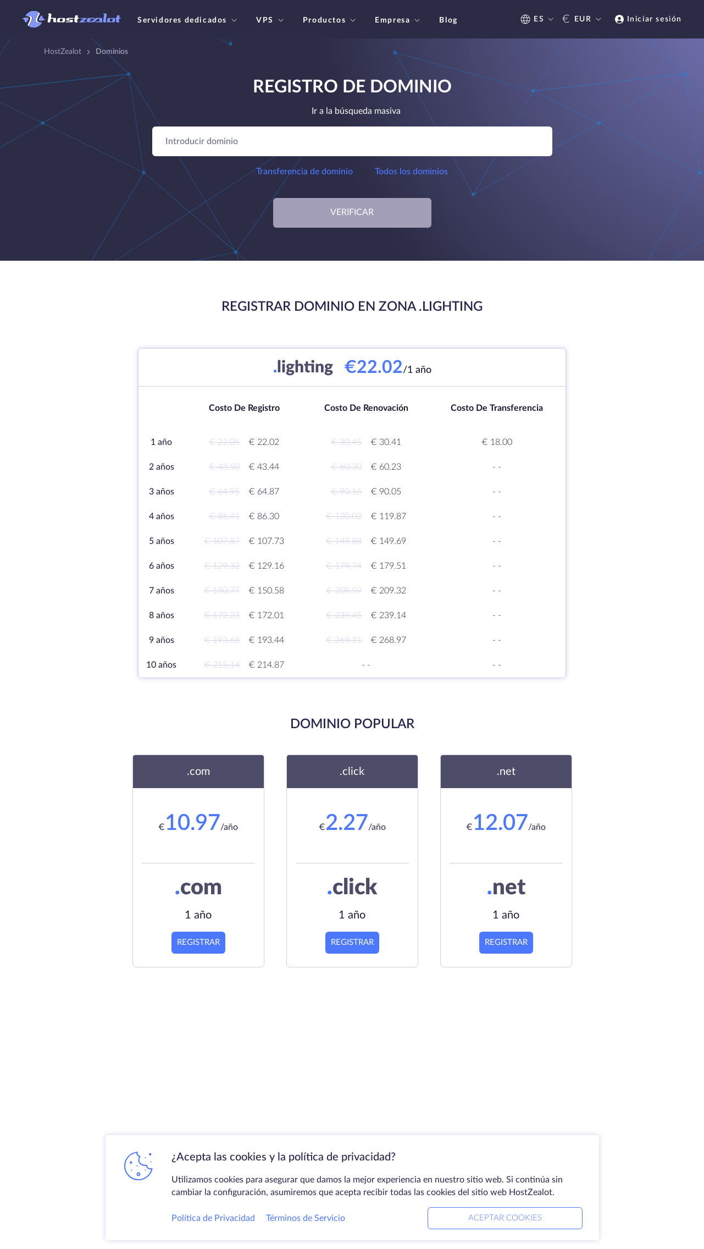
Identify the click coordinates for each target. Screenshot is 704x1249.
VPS (271, 20)
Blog (448, 20)
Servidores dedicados (188, 20)
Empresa (399, 20)
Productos (330, 20)
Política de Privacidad (213, 1218)
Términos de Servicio (305, 1218)
